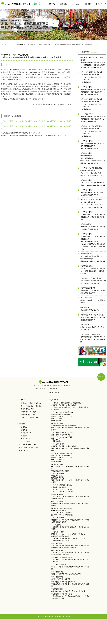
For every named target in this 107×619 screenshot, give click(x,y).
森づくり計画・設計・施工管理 (31, 406)
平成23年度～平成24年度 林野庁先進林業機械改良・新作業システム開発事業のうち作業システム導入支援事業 (70, 596)
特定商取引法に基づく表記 (30, 447)
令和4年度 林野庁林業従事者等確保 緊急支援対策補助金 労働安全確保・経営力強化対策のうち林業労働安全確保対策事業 (70, 478)
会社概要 (24, 430)
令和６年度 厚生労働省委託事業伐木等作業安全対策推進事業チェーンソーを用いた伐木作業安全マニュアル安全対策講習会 (62, 437)
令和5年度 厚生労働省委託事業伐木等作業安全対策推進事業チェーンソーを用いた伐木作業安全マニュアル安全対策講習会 (62, 457)
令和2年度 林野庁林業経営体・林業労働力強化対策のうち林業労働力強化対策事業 (70, 527)
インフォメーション (27, 441)
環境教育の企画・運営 (28, 412)
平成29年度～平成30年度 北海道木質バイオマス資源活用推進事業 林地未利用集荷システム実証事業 (69, 560)
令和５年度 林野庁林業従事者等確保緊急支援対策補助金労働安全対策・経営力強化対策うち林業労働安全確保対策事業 (70, 447)
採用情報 (87, 4)
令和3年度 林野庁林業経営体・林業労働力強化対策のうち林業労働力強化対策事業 (70, 503)
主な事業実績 (18, 44)
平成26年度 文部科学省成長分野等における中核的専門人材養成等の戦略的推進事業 (70, 567)
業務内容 (51, 4)
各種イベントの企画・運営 (30, 417)
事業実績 (63, 4)
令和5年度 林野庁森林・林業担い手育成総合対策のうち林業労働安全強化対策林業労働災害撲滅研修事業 (70, 468)
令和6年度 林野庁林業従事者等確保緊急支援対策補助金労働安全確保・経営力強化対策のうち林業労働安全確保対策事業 (70, 427)
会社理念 (24, 427)
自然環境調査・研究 (27, 409)
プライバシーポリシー (28, 444)
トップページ (6, 44)
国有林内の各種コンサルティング (32, 403)
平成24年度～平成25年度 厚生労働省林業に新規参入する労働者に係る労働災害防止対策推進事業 (70, 584)
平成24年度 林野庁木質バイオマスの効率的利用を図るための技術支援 (68, 590)
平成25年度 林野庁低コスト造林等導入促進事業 (60, 578)
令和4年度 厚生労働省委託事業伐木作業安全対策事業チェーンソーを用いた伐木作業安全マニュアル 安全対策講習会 (62, 488)
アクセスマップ (26, 433)
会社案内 (75, 4)
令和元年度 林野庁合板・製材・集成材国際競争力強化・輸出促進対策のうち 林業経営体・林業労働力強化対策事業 (70, 545)
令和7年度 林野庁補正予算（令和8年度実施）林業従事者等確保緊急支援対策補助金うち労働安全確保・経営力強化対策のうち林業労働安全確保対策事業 (70, 406)
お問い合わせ (101, 4)
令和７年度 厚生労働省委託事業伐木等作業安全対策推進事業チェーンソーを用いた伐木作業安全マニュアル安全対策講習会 (62, 416)
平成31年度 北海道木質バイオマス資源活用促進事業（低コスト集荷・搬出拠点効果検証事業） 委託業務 (70, 552)
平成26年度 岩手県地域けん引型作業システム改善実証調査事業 (66, 573)
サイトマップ (25, 450)
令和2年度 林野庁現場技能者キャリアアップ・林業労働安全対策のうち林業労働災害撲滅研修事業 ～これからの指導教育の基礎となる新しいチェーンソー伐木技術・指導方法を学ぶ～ (70, 536)
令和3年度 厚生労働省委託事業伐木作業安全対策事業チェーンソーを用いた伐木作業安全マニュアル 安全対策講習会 (62, 512)
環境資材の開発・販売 (28, 415)
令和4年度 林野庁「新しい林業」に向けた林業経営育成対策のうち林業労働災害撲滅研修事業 (70, 496)
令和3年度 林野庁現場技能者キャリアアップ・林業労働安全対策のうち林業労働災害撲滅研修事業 (70, 520)
